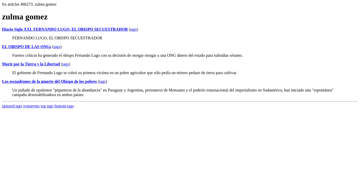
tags (133, 29)
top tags (47, 106)
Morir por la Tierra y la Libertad (31, 64)
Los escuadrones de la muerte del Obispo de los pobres (49, 81)
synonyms (31, 106)
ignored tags (12, 106)
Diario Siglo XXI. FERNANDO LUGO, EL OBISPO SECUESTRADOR (65, 29)
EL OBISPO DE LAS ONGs (26, 46)
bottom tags (64, 106)
